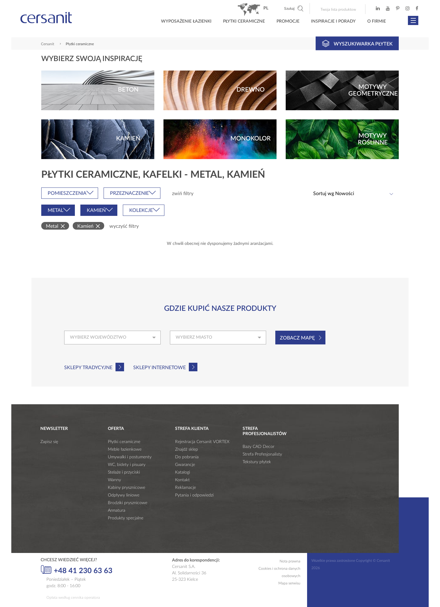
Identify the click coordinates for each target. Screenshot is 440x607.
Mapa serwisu (289, 583)
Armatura (116, 510)
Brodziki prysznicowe (127, 503)
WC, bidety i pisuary (126, 465)
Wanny (114, 480)
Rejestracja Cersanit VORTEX (202, 442)
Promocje (288, 21)
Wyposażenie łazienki (186, 21)
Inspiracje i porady (333, 21)
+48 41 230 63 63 (76, 570)
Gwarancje (185, 465)
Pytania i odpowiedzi (194, 495)
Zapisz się (49, 442)
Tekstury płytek (257, 462)
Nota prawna (290, 561)
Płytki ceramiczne (244, 21)
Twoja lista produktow (338, 9)
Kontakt (182, 480)
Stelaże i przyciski (124, 472)
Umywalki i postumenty (130, 457)
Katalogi (182, 472)
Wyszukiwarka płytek (357, 43)
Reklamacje (185, 487)
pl (265, 8)
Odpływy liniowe (123, 495)
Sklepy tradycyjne (88, 367)
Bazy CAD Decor (258, 447)
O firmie (376, 21)
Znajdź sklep (186, 449)
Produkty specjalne (125, 518)
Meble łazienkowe (124, 449)
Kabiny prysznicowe (126, 487)
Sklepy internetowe (159, 367)
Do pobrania (187, 457)
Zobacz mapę (297, 338)
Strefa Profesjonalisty (262, 454)
